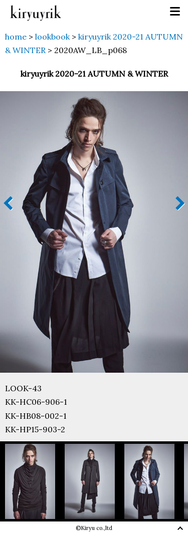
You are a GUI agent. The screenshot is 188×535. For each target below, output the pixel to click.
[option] (35, 481)
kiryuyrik (35, 12)
